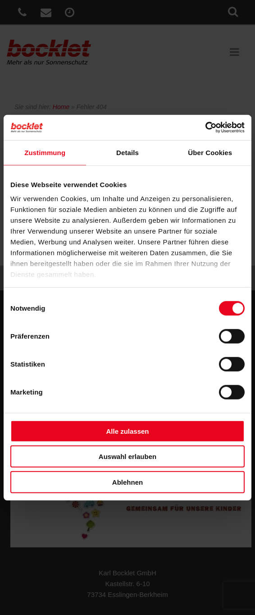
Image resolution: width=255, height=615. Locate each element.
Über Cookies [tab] (210, 152)
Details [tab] (127, 152)
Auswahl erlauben (127, 456)
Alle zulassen (127, 431)
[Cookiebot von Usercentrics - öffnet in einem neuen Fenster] (205, 127)
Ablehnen (127, 482)
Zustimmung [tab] (44, 152)
